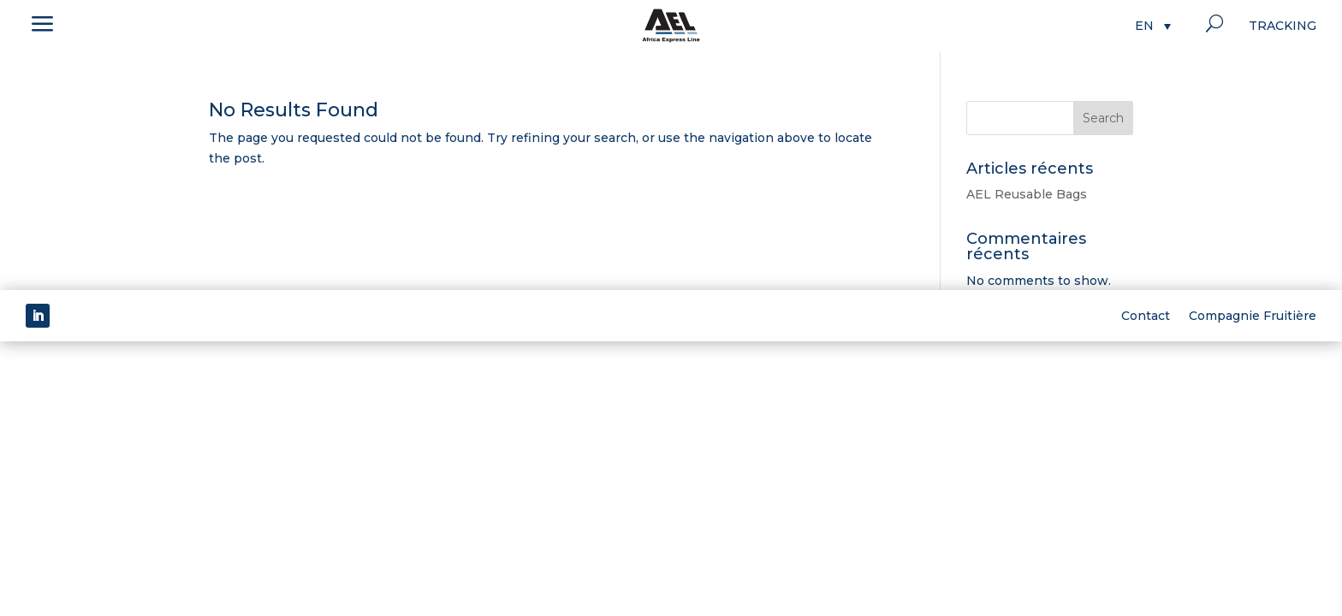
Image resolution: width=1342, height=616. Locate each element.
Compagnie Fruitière (1252, 315)
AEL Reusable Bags (1026, 194)
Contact (1145, 315)
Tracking (1282, 26)
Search (1103, 118)
